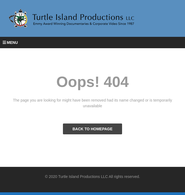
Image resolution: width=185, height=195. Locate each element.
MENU (10, 42)
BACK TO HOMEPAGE (92, 129)
